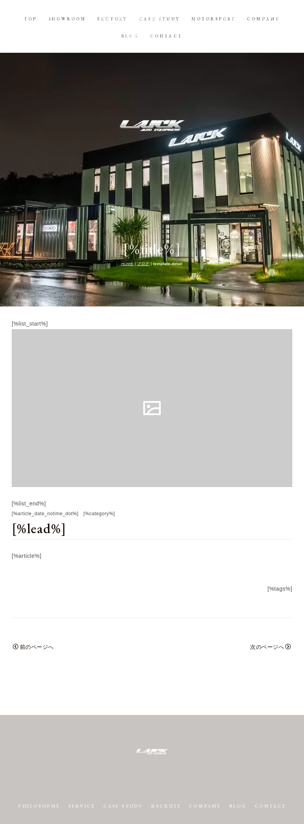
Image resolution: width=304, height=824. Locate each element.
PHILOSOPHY (55, 753)
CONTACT (166, 35)
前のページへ (33, 594)
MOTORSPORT (214, 18)
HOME (127, 211)
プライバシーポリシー (152, 782)
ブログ (143, 211)
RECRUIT (186, 753)
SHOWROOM (67, 18)
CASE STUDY (159, 18)
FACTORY (113, 18)
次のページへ (270, 594)
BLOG (130, 35)
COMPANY (263, 18)
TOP (30, 18)
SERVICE (99, 753)
